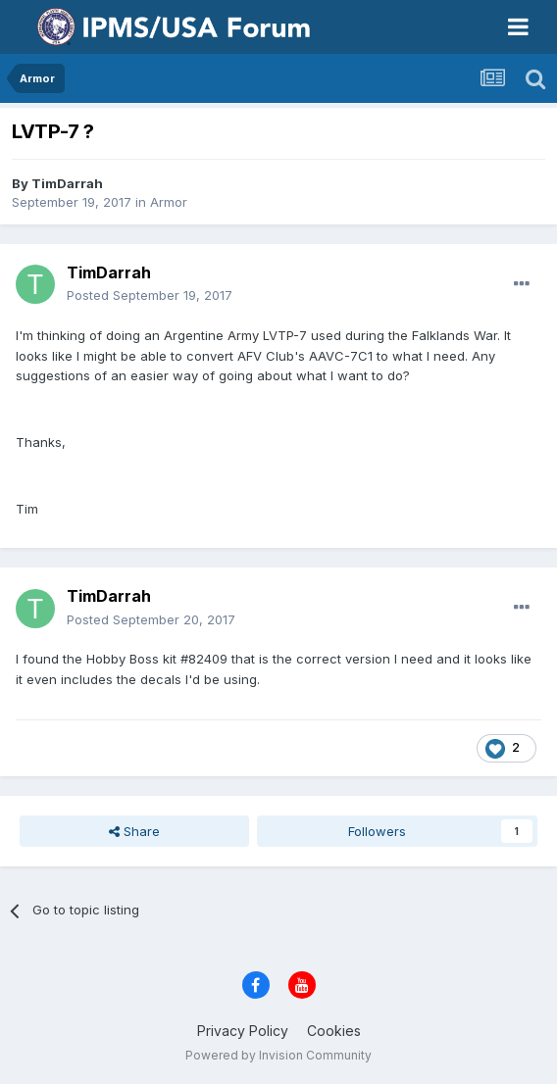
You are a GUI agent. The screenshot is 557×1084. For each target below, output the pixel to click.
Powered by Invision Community (278, 1055)
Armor (168, 202)
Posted (149, 295)
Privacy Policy (242, 1030)
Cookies (334, 1030)
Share (134, 831)
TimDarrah (67, 183)
